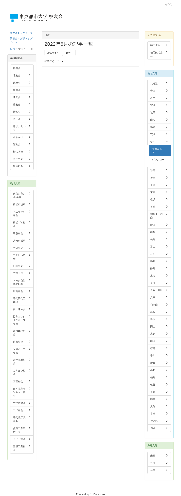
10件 (69, 52)
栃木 (12, 49)
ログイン (169, 4)
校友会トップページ (21, 33)
